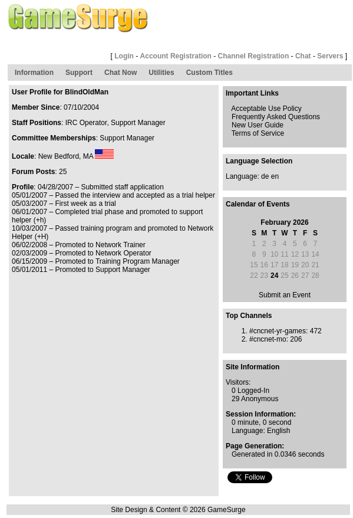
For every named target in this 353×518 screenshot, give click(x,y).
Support (79, 72)
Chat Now (120, 72)
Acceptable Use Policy (266, 108)
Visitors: (238, 382)
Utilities (161, 72)
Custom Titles (209, 72)
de (265, 176)
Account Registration (176, 56)
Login (124, 56)
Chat (303, 56)
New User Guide (257, 125)
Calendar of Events (258, 204)
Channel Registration (253, 56)
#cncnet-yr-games (277, 331)
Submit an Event (285, 295)
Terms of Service (258, 133)
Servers (330, 56)
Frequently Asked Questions (276, 117)
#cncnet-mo (267, 339)
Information (34, 72)
